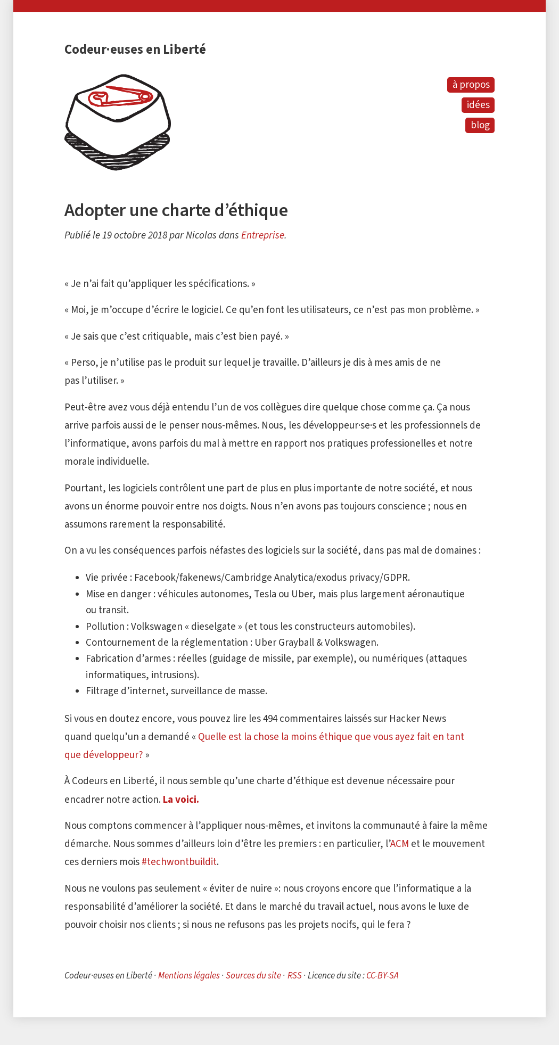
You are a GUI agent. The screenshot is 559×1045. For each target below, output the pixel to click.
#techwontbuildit (179, 861)
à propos (471, 84)
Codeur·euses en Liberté (135, 49)
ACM (399, 843)
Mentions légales (189, 975)
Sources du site (253, 975)
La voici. (181, 799)
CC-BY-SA (382, 975)
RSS (294, 975)
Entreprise (262, 235)
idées (478, 104)
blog (480, 124)
